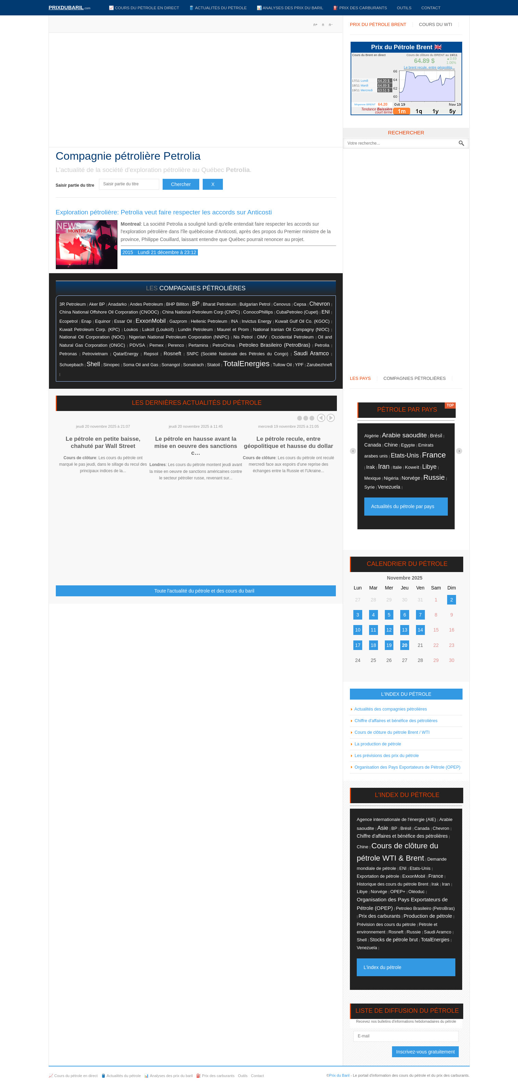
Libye (429, 466)
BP (196, 304)
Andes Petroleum (146, 304)
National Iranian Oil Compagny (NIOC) (291, 329)
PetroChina (224, 345)
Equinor (103, 321)
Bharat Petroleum (219, 304)
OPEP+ (397, 891)
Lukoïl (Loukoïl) (158, 329)
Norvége (411, 478)
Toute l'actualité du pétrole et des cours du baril (204, 591)
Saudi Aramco (311, 353)
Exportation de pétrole (378, 876)
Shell (93, 364)
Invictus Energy (256, 321)
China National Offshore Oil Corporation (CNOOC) (109, 312)
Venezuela (389, 487)
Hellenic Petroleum (209, 321)
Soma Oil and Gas (140, 364)
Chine (391, 445)
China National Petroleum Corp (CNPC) (201, 312)
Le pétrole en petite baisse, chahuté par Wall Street (103, 442)
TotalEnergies (246, 363)
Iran (384, 466)
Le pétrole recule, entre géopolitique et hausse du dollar (288, 442)
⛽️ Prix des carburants (360, 7)
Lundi (364, 80)
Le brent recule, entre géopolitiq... (429, 67)
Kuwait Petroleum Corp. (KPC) (90, 329)
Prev (321, 418)
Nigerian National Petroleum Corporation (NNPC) (179, 337)
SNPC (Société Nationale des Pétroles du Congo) (237, 353)
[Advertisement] (196, 92)
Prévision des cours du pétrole (386, 924)
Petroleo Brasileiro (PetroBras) (274, 345)
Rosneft (172, 353)
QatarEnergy (125, 353)
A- (330, 24)
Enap (86, 321)
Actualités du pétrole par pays (402, 506)
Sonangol (171, 364)
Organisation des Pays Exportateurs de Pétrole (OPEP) (406, 767)
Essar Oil (123, 321)
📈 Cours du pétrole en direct (144, 7)
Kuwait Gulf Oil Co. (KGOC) (302, 321)
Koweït (412, 467)
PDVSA (137, 345)
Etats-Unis (405, 455)
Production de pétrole (428, 916)
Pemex (157, 345)
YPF (299, 364)
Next (331, 418)
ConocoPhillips (258, 312)
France (434, 455)
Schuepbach (72, 364)
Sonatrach (193, 364)
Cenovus (282, 304)
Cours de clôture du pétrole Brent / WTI (391, 732)
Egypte (408, 445)
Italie (397, 467)
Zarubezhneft (319, 364)
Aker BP (97, 304)
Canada (372, 445)
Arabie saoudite (404, 435)
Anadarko (117, 304)
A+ (315, 24)
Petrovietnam (95, 353)
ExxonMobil (151, 321)
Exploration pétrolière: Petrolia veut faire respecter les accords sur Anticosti (164, 212)
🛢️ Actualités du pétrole (218, 7)
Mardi (364, 85)
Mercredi (366, 90)
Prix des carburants (379, 916)
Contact (431, 7)
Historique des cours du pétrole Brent (392, 884)
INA (234, 321)
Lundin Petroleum (195, 329)
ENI (325, 312)
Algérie (371, 435)
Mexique (372, 478)
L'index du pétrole (382, 967)
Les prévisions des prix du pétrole (386, 755)
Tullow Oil (282, 364)
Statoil (213, 364)
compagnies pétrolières (202, 288)
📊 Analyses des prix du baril (290, 7)
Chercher (181, 184)
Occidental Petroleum (292, 337)
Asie (382, 828)
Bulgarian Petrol (255, 304)
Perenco (176, 345)
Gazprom (178, 321)
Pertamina (198, 345)
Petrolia (322, 345)
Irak (370, 467)
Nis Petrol (243, 337)
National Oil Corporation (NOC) (92, 337)
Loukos (131, 329)
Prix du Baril (339, 1075)
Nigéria (391, 478)
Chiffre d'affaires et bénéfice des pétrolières (395, 720)
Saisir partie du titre (76, 185)
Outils (404, 7)
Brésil (436, 435)
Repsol (151, 353)
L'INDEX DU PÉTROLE (406, 694)
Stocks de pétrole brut (394, 939)
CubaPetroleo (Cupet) (297, 312)
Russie (434, 477)
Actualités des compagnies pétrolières (390, 709)
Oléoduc (416, 891)
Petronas (68, 353)
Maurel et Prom (233, 329)
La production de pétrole (377, 744)
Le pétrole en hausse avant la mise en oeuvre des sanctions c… (195, 446)
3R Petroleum (73, 304)
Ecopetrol (69, 321)
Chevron (319, 304)
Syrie (369, 487)
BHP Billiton (177, 304)
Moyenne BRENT (365, 104)
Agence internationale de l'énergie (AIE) (396, 819)
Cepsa (300, 304)
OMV (262, 337)
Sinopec (111, 364)
